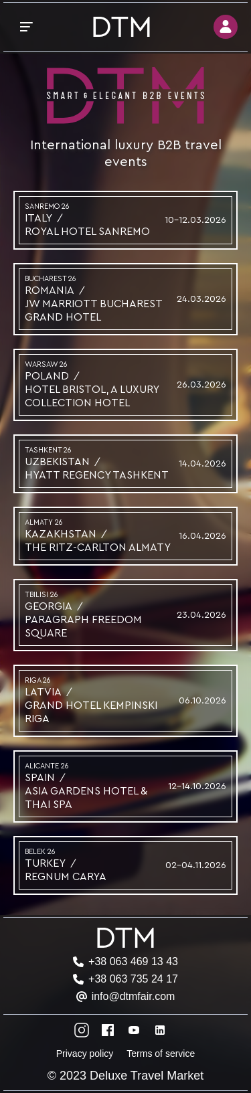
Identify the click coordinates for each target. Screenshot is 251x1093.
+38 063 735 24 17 (133, 979)
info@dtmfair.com (133, 996)
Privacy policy (85, 1053)
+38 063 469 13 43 (133, 961)
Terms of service (161, 1053)
